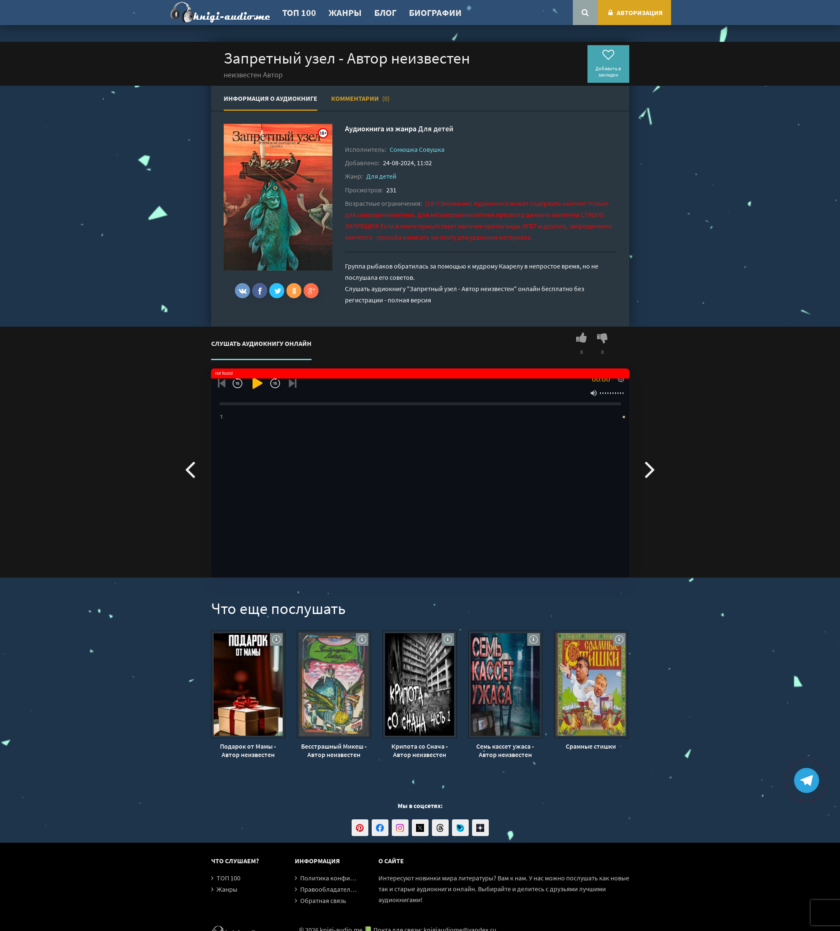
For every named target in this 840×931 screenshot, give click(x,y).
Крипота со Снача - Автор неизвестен (419, 750)
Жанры (345, 12)
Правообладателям (329, 889)
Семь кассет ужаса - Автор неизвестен (505, 750)
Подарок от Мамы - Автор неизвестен (248, 750)
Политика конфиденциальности (348, 878)
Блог (385, 12)
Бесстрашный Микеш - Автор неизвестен (334, 750)
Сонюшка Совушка (417, 149)
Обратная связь (323, 900)
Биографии (435, 12)
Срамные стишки (591, 746)
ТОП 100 (299, 12)
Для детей (435, 128)
